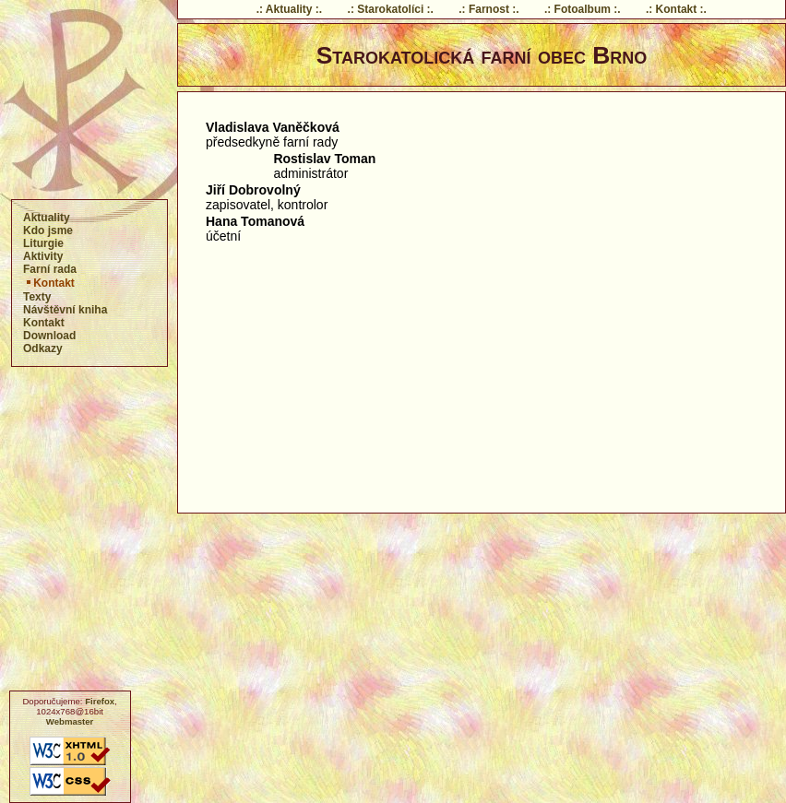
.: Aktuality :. (289, 9)
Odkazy (43, 348)
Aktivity (43, 256)
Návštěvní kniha (65, 309)
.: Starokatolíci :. (391, 9)
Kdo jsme (48, 230)
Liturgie (43, 243)
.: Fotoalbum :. (582, 9)
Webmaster (70, 721)
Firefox (99, 701)
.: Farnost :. (488, 9)
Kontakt (49, 283)
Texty (37, 296)
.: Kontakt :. (676, 9)
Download (49, 335)
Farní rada (50, 269)
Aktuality (46, 217)
